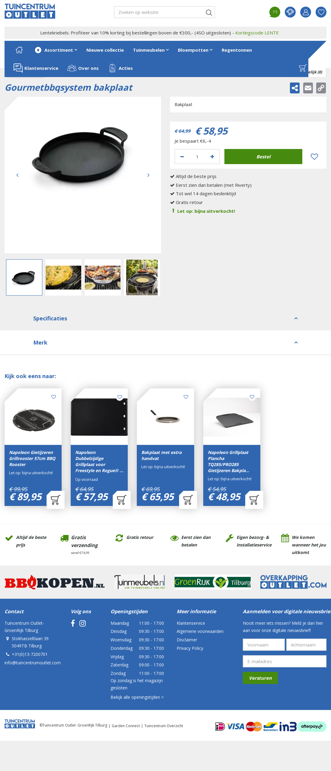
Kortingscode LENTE (257, 33)
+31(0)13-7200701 (30, 654)
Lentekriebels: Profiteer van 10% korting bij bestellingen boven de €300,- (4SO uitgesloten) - (159, 33)
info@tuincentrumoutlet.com (33, 663)
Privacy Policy (190, 648)
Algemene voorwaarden (200, 631)
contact (290, 12)
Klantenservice (191, 623)
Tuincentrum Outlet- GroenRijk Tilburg (24, 626)
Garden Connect (126, 725)
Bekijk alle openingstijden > (137, 697)
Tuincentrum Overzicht (163, 725)
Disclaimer (187, 640)
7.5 (275, 11)
